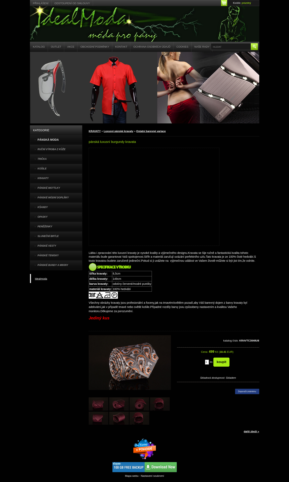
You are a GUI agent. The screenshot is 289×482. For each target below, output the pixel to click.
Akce (70, 46)
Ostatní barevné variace (151, 131)
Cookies (182, 46)
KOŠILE (42, 168)
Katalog (39, 46)
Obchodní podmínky (94, 46)
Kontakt (121, 46)
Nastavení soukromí (152, 475)
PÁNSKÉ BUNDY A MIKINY (53, 265)
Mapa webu (131, 475)
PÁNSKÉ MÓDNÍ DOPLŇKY (53, 197)
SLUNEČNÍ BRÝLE (48, 236)
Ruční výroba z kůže (52, 149)
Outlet (56, 46)
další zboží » (251, 431)
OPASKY (43, 216)
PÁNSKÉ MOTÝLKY (49, 188)
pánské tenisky (48, 255)
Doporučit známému (247, 391)
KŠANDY (43, 207)
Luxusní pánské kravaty (118, 131)
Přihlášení (40, 3)
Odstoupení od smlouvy (72, 3)
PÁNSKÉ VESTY (47, 245)
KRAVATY (43, 178)
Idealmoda (41, 278)
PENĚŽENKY (45, 226)
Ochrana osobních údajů (151, 46)
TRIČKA (42, 159)
